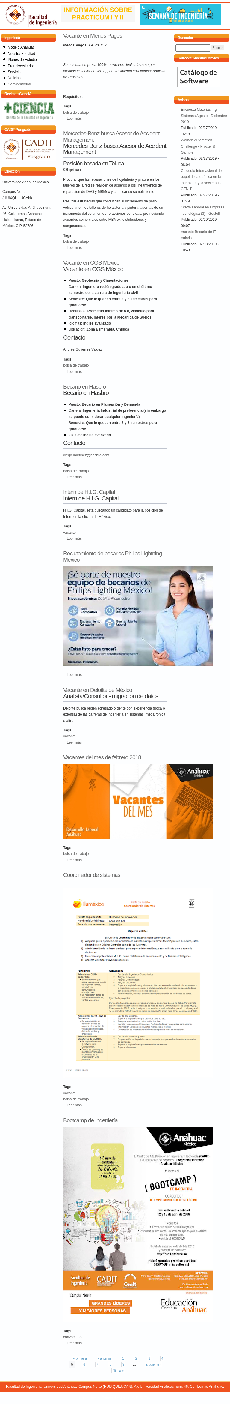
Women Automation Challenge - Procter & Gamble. (198, 146)
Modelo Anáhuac (21, 47)
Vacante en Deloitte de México (97, 690)
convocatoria (73, 1337)
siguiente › (153, 1364)
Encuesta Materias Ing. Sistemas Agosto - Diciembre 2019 (204, 115)
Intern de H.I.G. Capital (89, 492)
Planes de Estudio (22, 60)
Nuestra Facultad (21, 54)
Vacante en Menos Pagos (92, 35)
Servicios (15, 72)
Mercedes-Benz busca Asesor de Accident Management (111, 136)
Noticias (14, 78)
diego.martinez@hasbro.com (86, 455)
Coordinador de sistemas (91, 875)
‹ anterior (104, 1358)
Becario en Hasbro (84, 386)
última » (118, 1370)
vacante (69, 532)
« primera (80, 1358)
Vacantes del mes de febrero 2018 (102, 757)
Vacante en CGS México (91, 263)
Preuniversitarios (21, 66)
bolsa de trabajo (76, 112)
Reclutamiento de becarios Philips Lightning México (112, 556)
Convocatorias (19, 84)
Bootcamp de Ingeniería (90, 1120)
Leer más (74, 118)
